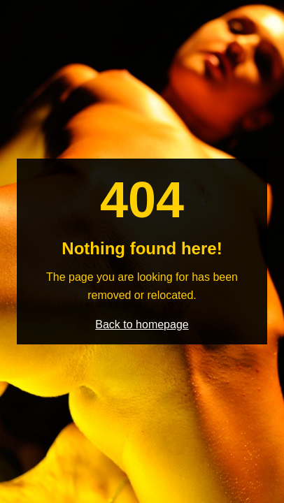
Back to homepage (141, 324)
